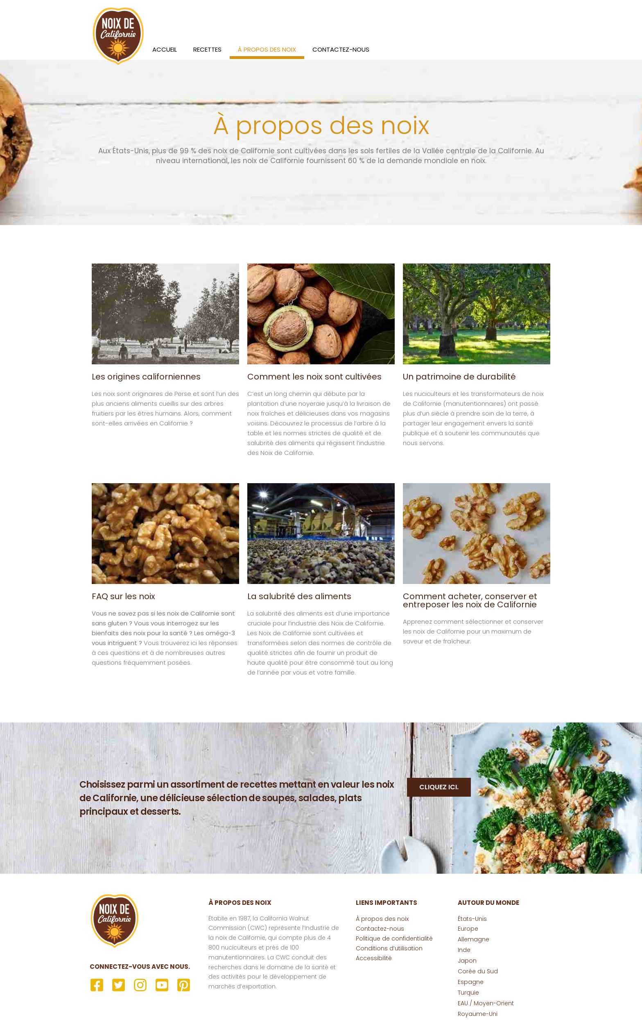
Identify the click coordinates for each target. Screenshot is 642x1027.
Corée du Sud (478, 971)
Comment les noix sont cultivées (314, 376)
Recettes (207, 49)
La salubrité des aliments (299, 596)
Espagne (471, 982)
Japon (467, 961)
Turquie (468, 992)
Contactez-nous (340, 49)
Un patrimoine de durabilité (459, 376)
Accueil (164, 49)
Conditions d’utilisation (389, 948)
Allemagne (473, 939)
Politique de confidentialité (394, 938)
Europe (468, 929)
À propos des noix (267, 49)
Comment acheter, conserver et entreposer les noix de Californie (470, 600)
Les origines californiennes (146, 376)
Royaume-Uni (477, 1014)
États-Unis (472, 919)
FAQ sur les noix (123, 596)
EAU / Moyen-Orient (486, 1003)
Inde (464, 950)
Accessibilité (374, 958)
